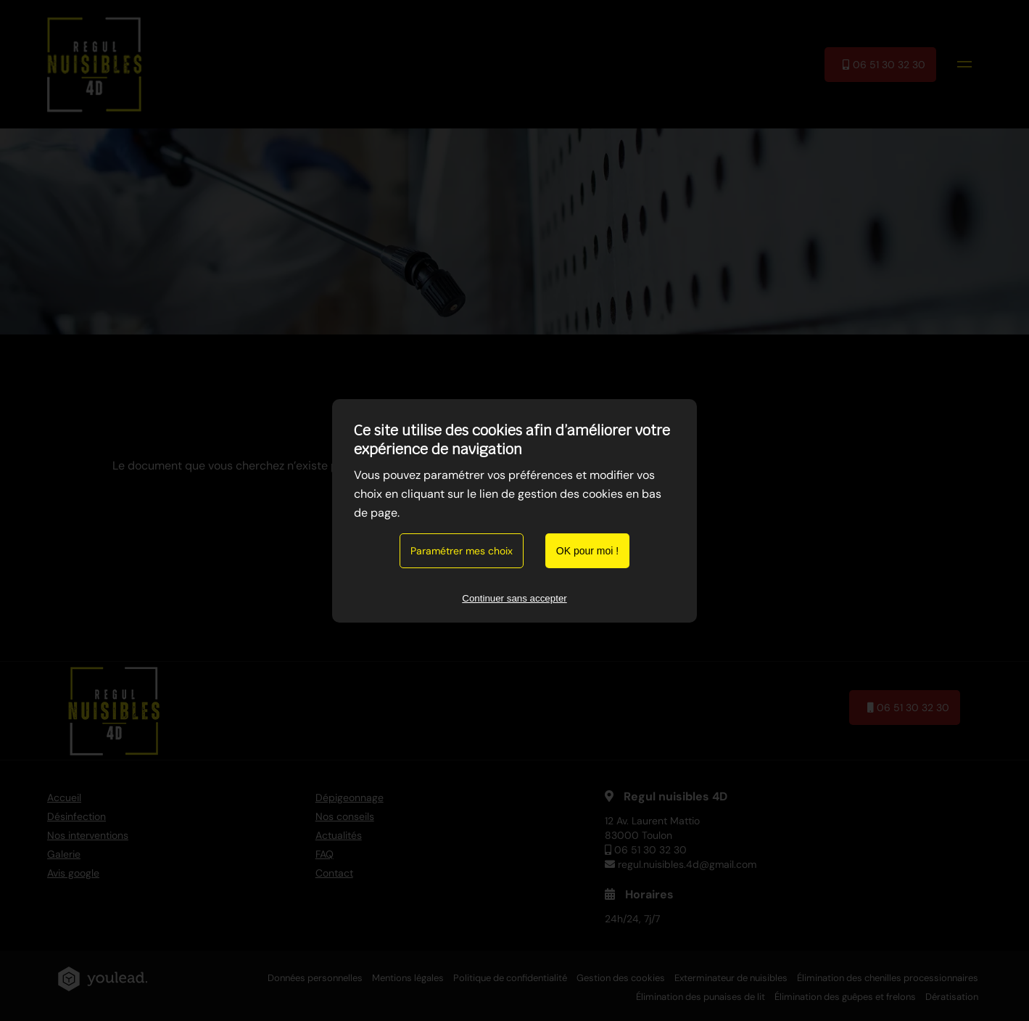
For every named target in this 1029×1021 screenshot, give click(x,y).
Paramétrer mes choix (461, 550)
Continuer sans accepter (514, 598)
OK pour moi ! (587, 551)
